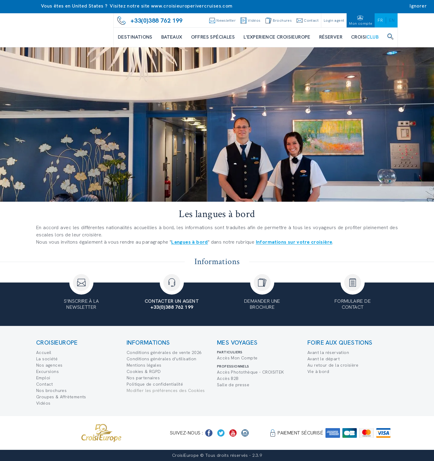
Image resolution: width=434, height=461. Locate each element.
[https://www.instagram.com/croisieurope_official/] (245, 433)
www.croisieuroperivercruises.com (192, 6)
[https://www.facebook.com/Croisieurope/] (208, 433)
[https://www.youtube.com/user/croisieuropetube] (233, 433)
